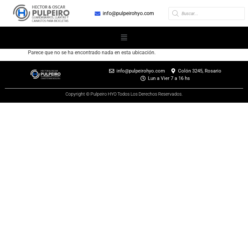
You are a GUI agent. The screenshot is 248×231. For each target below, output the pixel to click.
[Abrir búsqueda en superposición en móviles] (206, 13)
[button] (123, 37)
